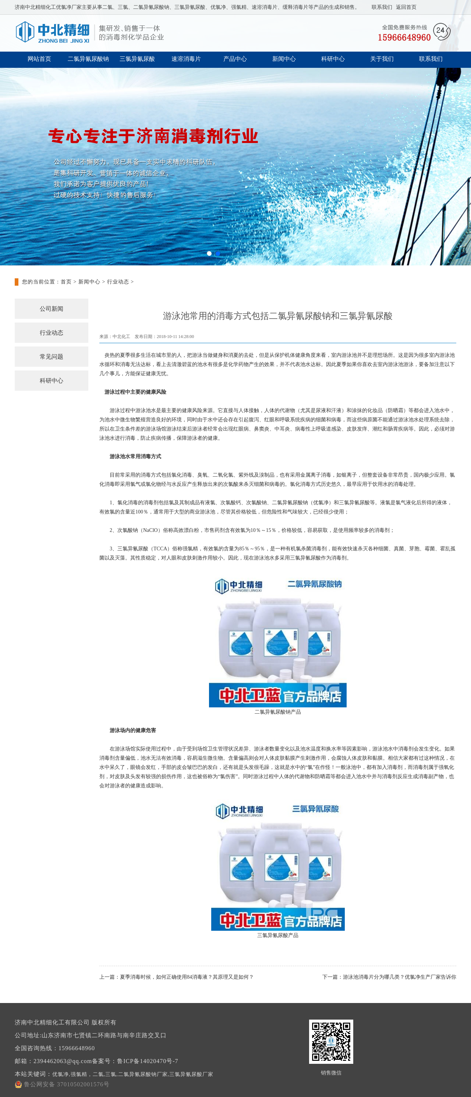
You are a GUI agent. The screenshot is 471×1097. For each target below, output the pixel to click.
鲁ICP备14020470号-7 (147, 1061)
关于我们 (382, 59)
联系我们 (382, 7)
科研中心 (333, 59)
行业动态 (118, 282)
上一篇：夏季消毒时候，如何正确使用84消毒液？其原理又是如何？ (176, 977)
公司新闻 (51, 309)
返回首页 (406, 7)
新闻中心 (284, 59)
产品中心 (235, 59)
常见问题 (51, 357)
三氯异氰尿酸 (137, 59)
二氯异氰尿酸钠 (88, 59)
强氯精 (190, 548)
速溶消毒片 (186, 59)
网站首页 (39, 59)
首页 (66, 282)
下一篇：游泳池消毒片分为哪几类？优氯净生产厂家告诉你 (389, 977)
